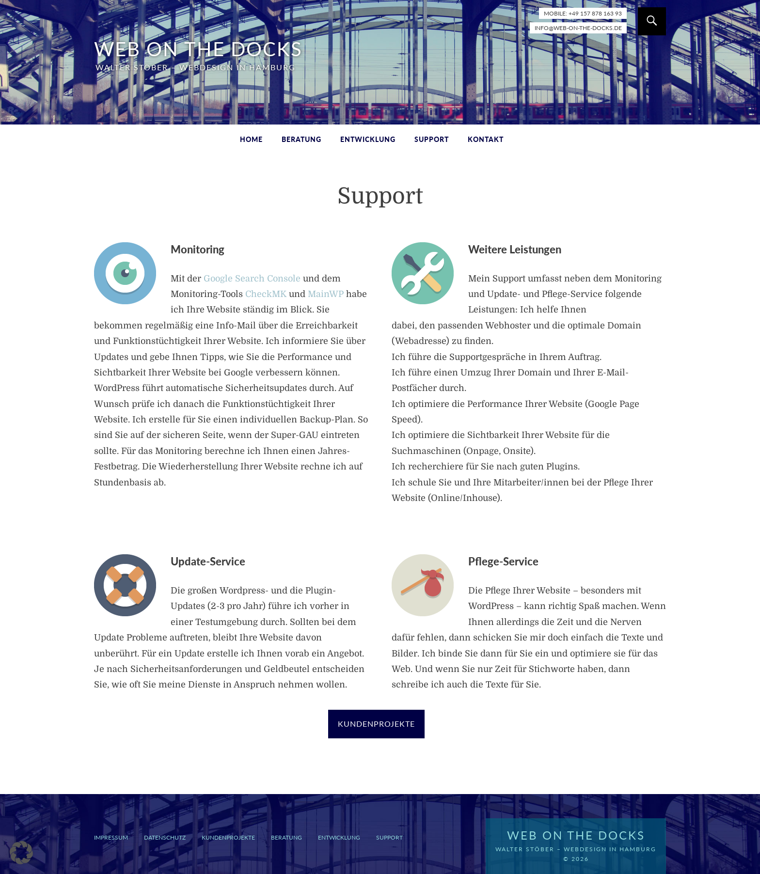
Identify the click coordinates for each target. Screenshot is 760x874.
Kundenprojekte (228, 837)
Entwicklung (368, 139)
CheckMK (265, 294)
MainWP (326, 294)
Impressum (111, 837)
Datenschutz (165, 837)
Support (431, 139)
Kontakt (486, 139)
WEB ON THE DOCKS (198, 49)
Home (251, 139)
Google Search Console (252, 278)
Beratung (301, 139)
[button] (21, 852)
